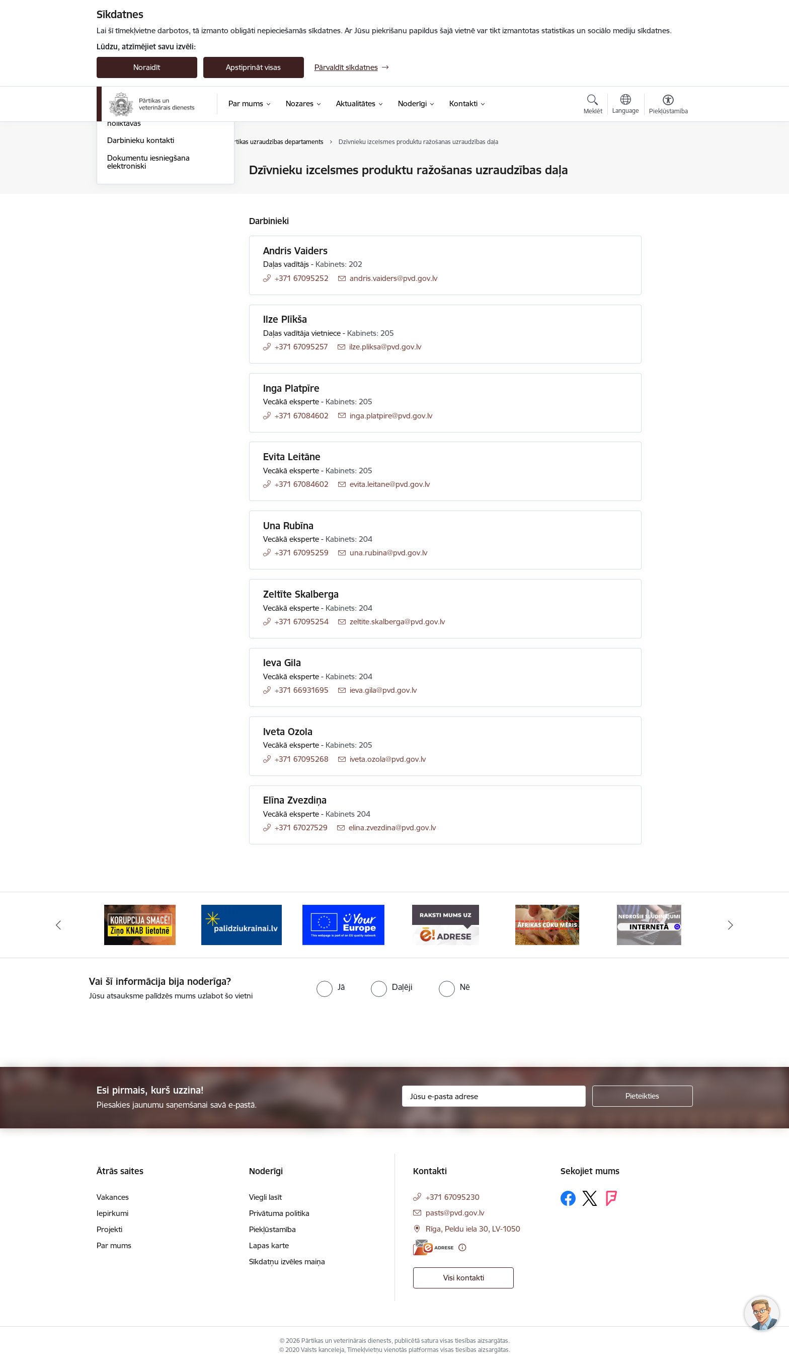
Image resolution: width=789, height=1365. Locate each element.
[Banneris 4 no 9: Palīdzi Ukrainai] (343, 924)
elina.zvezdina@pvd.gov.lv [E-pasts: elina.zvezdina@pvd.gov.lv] (392, 827)
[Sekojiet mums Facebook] (568, 1198)
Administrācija (130, 188)
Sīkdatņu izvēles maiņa (287, 1261)
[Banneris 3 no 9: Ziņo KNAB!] (241, 924)
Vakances (113, 1197)
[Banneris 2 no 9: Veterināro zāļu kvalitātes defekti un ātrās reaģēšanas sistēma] (140, 924)
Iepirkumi (112, 1213)
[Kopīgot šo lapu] (667, 191)
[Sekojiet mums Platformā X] (589, 1198)
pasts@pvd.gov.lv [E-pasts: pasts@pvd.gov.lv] (455, 1212)
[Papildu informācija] (462, 1247)
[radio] (331, 987)
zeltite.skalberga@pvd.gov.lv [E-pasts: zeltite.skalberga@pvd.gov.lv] (397, 621)
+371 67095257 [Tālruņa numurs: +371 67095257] (301, 346)
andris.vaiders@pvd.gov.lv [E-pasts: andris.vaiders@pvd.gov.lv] (393, 278)
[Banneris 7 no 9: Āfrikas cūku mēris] (649, 924)
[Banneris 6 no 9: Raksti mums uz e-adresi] (547, 924)
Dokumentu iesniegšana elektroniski (148, 270)
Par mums (114, 1245)
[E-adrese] (433, 1247)
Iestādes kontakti (136, 171)
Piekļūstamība (272, 1229)
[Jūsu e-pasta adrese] (494, 1096)
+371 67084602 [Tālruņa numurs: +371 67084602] (302, 415)
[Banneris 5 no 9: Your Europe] (446, 924)
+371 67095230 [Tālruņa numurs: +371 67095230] (453, 1197)
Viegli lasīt (265, 1197)
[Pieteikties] (642, 1096)
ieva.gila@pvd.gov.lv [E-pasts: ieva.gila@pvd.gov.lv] (383, 690)
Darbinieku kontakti (140, 249)
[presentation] (84, 1029)
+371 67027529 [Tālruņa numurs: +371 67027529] (301, 827)
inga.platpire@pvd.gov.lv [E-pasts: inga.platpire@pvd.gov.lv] (391, 415)
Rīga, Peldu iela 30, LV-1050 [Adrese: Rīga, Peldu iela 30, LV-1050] (473, 1229)
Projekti (109, 1229)
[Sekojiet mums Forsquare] (611, 1198)
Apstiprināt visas (253, 67)
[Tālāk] (731, 925)
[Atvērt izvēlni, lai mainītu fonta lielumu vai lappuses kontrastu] (668, 106)
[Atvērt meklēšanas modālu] (593, 106)
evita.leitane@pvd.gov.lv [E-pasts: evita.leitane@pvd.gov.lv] (390, 484)
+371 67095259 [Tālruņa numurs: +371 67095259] (302, 552)
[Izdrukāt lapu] (667, 166)
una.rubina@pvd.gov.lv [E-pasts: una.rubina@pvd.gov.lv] (388, 552)
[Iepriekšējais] (58, 925)
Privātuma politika (279, 1213)
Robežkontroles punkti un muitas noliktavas (163, 227)
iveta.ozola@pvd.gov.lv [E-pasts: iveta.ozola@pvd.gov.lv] (388, 759)
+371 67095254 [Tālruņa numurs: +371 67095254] (302, 621)
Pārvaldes (123, 205)
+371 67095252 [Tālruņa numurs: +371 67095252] (302, 278)
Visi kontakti (463, 1277)
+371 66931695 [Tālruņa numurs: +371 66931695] (302, 690)
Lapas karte (269, 1245)
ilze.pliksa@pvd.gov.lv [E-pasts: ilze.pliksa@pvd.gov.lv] (385, 346)
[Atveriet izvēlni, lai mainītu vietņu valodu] (625, 105)
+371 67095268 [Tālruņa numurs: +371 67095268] (302, 759)
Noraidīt (146, 67)
